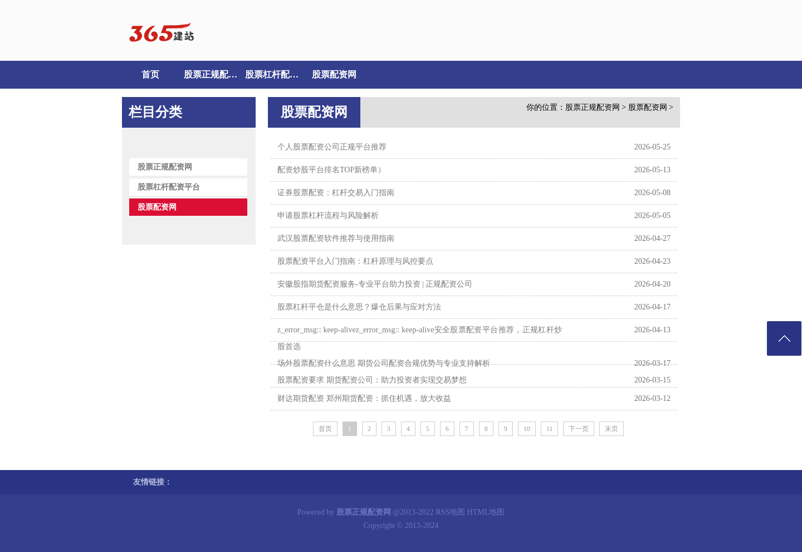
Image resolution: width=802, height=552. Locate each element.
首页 (150, 74)
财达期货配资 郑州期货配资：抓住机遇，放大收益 (364, 398)
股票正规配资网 (211, 74)
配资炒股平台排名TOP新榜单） (331, 170)
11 (549, 429)
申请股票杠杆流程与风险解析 (328, 215)
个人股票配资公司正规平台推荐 (332, 147)
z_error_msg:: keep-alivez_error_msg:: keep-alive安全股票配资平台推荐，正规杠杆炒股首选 (419, 338)
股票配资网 (334, 74)
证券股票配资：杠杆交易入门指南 (335, 192)
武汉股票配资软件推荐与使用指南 (335, 238)
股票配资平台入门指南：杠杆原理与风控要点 (355, 261)
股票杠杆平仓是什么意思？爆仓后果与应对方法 (359, 307)
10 (527, 429)
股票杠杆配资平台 (273, 74)
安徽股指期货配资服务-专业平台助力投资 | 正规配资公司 (374, 284)
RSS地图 (450, 512)
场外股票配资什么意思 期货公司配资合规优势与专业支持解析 (383, 363)
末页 (611, 429)
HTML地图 (486, 512)
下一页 (579, 429)
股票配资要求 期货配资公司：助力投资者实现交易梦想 (372, 380)
